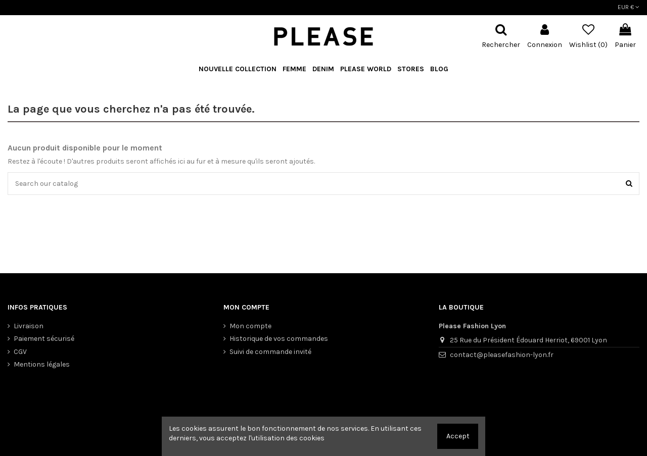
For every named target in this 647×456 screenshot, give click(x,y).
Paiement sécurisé (44, 338)
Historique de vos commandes (278, 338)
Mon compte (250, 326)
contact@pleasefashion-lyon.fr (501, 354)
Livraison (28, 326)
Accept (458, 436)
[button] (365, 69)
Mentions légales (42, 364)
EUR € (628, 7)
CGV (20, 351)
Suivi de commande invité (270, 351)
